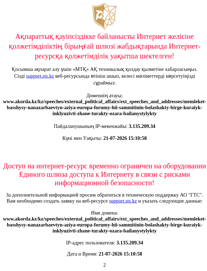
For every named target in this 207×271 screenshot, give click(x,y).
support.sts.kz (40, 76)
